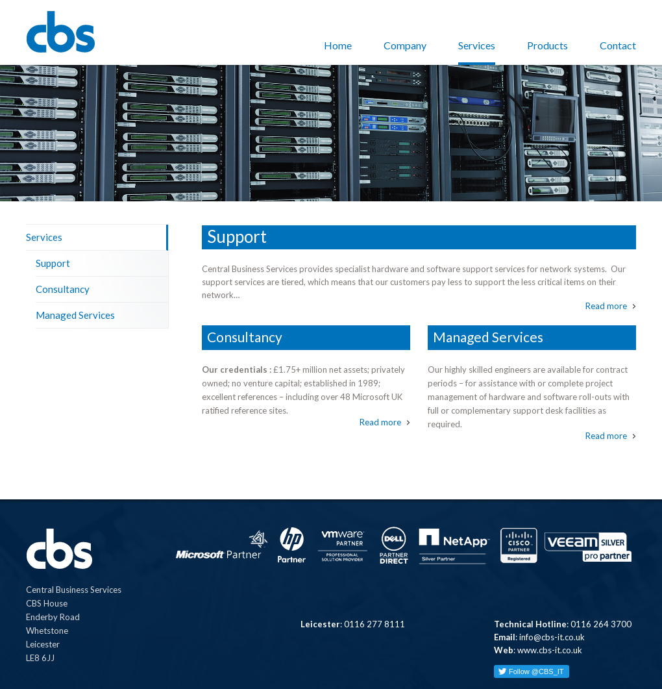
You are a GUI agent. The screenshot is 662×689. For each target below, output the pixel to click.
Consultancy (63, 241)
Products (547, 45)
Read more (606, 259)
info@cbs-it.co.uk (552, 589)
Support (53, 215)
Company (405, 45)
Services (476, 45)
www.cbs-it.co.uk (549, 602)
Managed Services (75, 267)
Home (338, 45)
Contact (618, 45)
